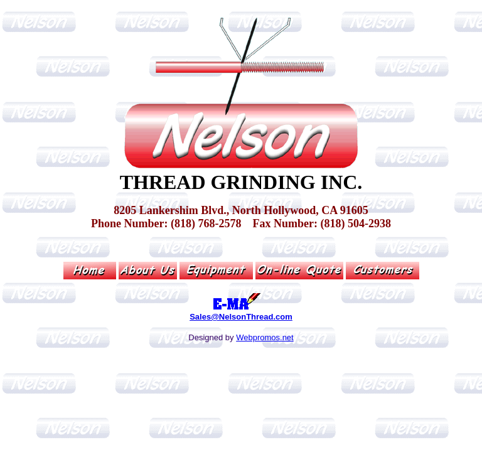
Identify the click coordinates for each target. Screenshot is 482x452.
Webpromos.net (265, 337)
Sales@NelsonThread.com (241, 316)
